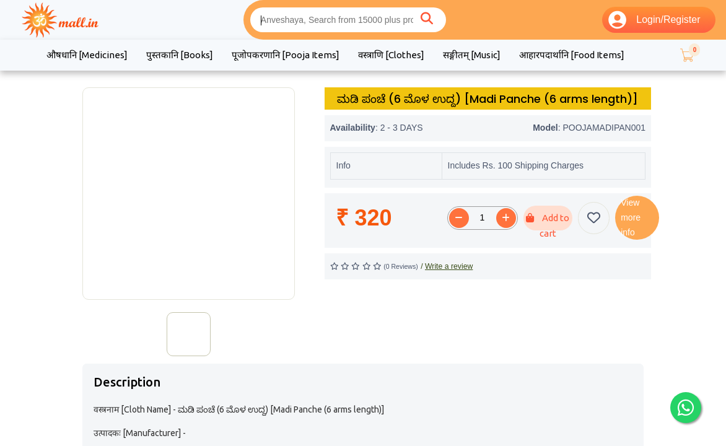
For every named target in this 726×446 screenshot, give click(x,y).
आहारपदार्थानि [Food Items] (571, 55)
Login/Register (654, 20)
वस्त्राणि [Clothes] (391, 55)
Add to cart (547, 221)
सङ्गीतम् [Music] (472, 55)
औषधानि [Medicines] (87, 55)
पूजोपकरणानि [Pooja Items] (285, 55)
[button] (686, 55)
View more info (631, 217)
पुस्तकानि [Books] (179, 55)
